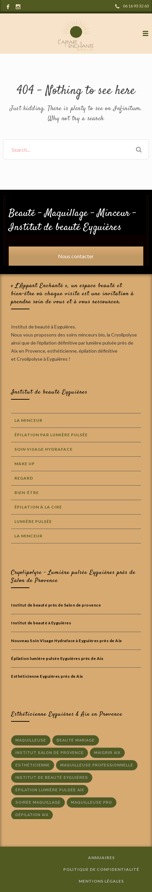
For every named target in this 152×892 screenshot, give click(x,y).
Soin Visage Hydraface (43, 449)
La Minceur (28, 420)
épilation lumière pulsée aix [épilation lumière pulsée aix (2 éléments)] (49, 790)
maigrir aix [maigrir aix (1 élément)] (107, 753)
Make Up (24, 463)
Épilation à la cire (38, 506)
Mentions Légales (101, 881)
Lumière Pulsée (33, 521)
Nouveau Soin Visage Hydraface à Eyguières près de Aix (66, 640)
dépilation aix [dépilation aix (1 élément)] (32, 815)
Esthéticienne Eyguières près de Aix (47, 676)
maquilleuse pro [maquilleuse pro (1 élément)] (91, 802)
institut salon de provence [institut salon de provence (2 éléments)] (49, 753)
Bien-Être (26, 492)
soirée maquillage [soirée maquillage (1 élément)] (38, 802)
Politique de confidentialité (101, 869)
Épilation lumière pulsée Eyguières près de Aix (57, 658)
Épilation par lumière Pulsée (51, 434)
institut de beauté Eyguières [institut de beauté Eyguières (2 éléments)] (51, 777)
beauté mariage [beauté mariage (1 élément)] (76, 740)
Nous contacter (76, 256)
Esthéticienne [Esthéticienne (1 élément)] (32, 765)
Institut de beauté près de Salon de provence (56, 605)
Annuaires (101, 857)
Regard (23, 478)
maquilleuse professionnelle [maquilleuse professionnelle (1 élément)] (96, 765)
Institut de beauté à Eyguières (41, 622)
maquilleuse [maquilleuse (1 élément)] (30, 740)
